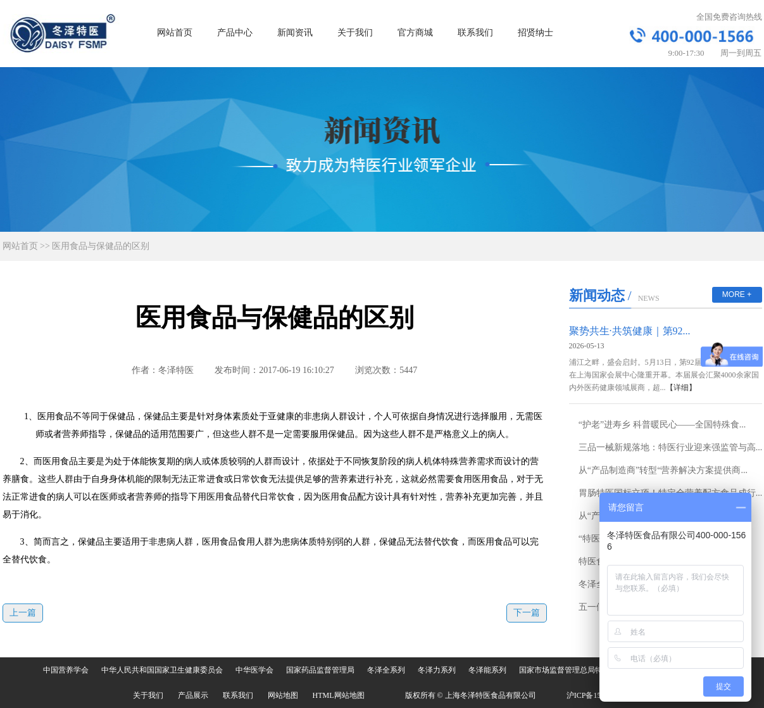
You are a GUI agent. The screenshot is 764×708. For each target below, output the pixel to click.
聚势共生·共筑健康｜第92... (630, 331)
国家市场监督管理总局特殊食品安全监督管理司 (599, 670)
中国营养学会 (66, 670)
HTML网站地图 (339, 695)
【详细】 (681, 387)
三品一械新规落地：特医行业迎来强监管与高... (671, 447)
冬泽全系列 (386, 670)
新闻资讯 (295, 32)
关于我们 (355, 32)
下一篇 (526, 612)
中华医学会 (254, 670)
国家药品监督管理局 (320, 670)
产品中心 (235, 32)
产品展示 (193, 695)
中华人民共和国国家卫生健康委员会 (162, 670)
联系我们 (475, 32)
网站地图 (283, 695)
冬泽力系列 (437, 670)
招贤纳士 (535, 32)
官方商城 (415, 32)
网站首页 (174, 32)
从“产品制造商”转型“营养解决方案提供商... (663, 470)
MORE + (736, 294)
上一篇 (22, 612)
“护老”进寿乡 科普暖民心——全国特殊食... (662, 424)
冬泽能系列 (487, 670)
